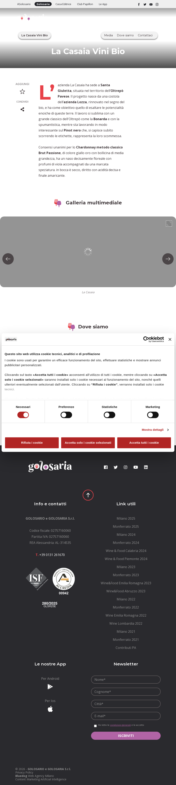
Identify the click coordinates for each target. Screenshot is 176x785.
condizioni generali (120, 724)
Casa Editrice (63, 4)
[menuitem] (126, 518)
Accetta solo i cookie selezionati (88, 442)
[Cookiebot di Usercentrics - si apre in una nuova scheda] (146, 339)
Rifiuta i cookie (32, 442)
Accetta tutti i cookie (144, 442)
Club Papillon (85, 4)
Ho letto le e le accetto (121, 725)
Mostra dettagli (152, 430)
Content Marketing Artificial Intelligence (40, 779)
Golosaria (43, 4)
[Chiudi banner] (170, 339)
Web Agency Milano (41, 776)
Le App (103, 4)
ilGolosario (24, 4)
